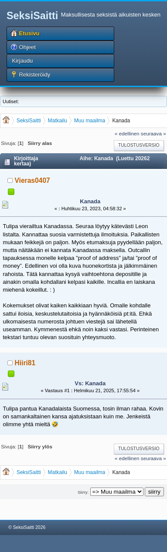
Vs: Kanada (90, 383)
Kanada (90, 201)
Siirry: (83, 492)
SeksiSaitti (32, 15)
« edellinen (127, 133)
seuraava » (153, 133)
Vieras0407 (32, 180)
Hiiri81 (25, 363)
